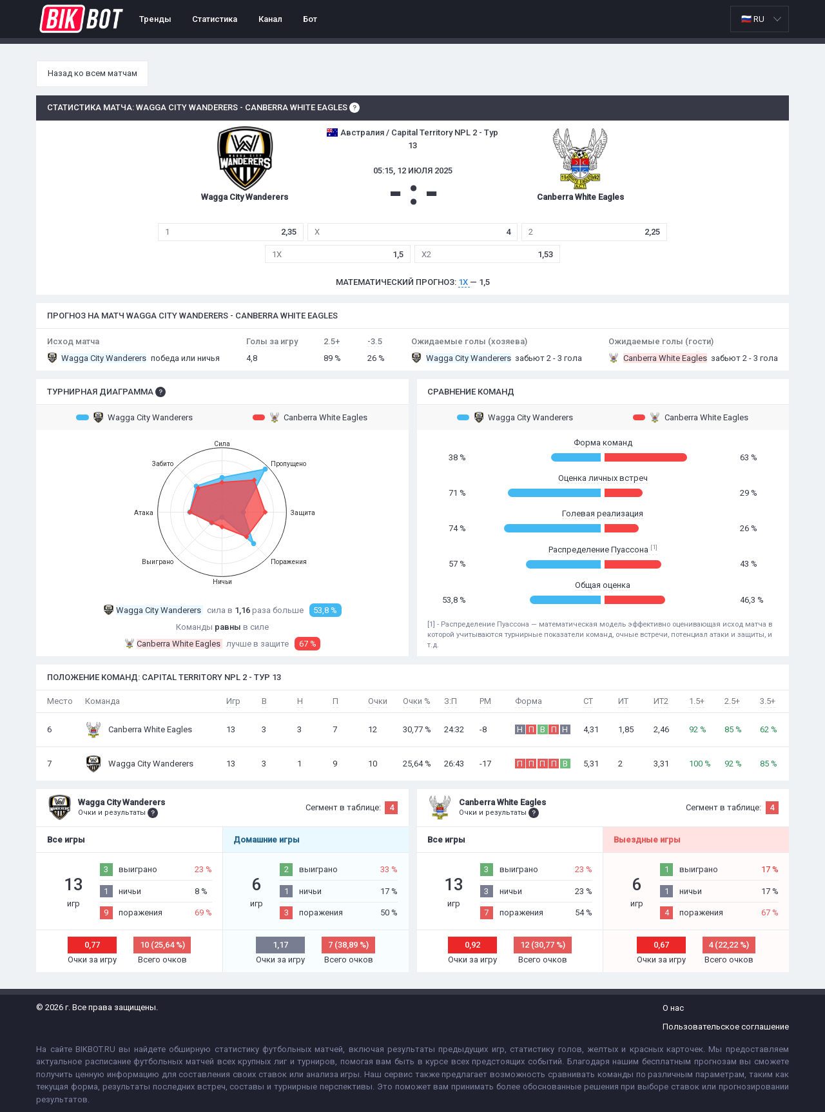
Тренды (155, 19)
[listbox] (759, 19)
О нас (673, 1008)
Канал (270, 19)
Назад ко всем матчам (92, 73)
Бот (310, 19)
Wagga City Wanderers (134, 417)
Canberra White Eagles (310, 417)
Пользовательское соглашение (726, 1026)
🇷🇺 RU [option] (752, 19)
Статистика (214, 19)
